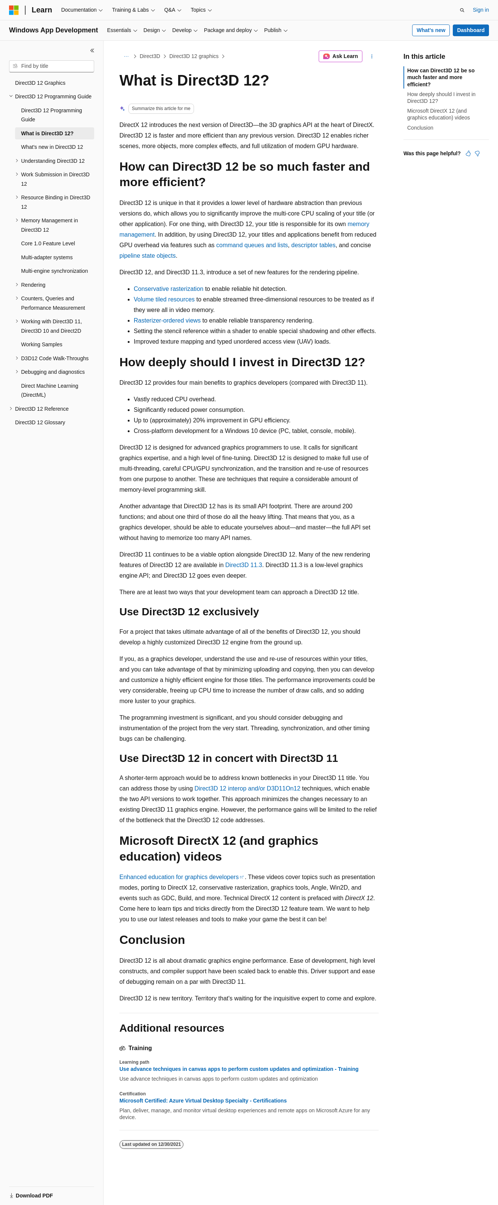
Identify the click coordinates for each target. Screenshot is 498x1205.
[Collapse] (92, 50)
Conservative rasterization (168, 289)
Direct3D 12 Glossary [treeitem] (40, 422)
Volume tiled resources (164, 299)
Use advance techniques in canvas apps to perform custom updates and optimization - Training (239, 1069)
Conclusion (420, 128)
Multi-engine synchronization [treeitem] (54, 271)
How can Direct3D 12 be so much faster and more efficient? (441, 77)
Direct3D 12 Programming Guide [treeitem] (51, 115)
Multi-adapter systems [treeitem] (47, 257)
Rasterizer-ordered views (167, 320)
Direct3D (150, 56)
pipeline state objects (147, 255)
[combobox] (51, 66)
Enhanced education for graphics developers (179, 877)
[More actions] (372, 56)
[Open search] (462, 10)
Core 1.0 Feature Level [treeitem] (48, 243)
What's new (431, 30)
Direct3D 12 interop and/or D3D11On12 (247, 788)
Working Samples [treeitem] (41, 344)
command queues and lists (252, 245)
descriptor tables (313, 245)
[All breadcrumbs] (126, 56)
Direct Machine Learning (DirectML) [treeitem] (49, 390)
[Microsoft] (14, 10)
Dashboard (470, 30)
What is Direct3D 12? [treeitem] (47, 133)
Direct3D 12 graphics (194, 56)
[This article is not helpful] (477, 153)
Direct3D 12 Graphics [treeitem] (40, 83)
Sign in (481, 10)
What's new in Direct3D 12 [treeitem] (52, 147)
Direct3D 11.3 (243, 565)
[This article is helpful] (468, 153)
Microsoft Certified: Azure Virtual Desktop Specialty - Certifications (203, 1101)
